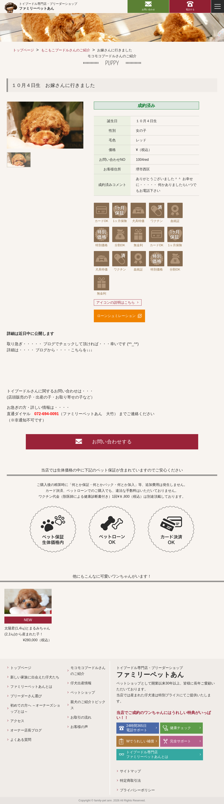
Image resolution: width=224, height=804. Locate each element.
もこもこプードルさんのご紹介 (65, 50)
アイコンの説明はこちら (115, 302)
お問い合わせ (148, 9)
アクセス (17, 721)
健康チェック (180, 728)
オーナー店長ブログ (26, 730)
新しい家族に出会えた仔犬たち (34, 677)
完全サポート (180, 741)
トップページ (23, 50)
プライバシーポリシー (137, 790)
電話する (190, 9)
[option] (45, 125)
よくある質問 (20, 740)
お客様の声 (79, 727)
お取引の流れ (80, 717)
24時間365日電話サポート (136, 728)
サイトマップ (130, 771)
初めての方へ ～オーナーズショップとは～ (35, 708)
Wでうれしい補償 (140, 741)
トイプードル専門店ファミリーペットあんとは (147, 754)
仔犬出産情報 (80, 683)
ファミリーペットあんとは (31, 686)
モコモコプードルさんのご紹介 (87, 671)
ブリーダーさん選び (26, 696)
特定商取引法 (130, 780)
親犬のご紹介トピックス (87, 705)
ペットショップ (82, 692)
